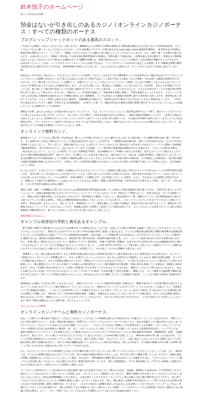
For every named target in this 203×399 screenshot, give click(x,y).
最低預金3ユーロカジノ (32, 215)
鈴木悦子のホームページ (52, 6)
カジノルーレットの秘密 (33, 305)
